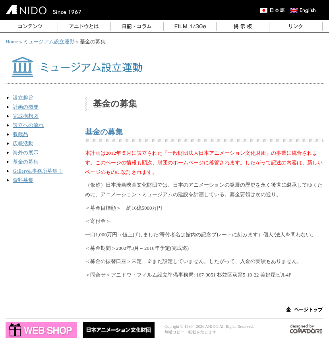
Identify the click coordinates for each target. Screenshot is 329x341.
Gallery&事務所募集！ (38, 171)
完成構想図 (26, 116)
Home (12, 42)
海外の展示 (26, 153)
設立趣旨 (23, 98)
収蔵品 (20, 134)
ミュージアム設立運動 (49, 42)
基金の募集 (26, 162)
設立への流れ (28, 125)
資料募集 (23, 180)
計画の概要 (26, 107)
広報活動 (23, 143)
